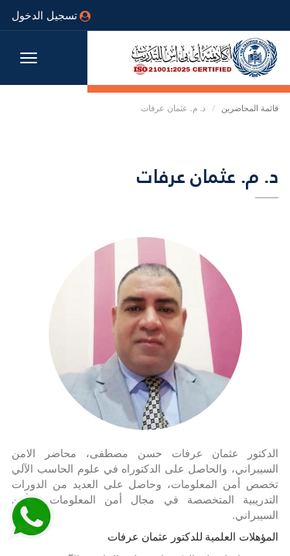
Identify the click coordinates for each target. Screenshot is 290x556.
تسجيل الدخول (51, 15)
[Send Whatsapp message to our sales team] (31, 523)
